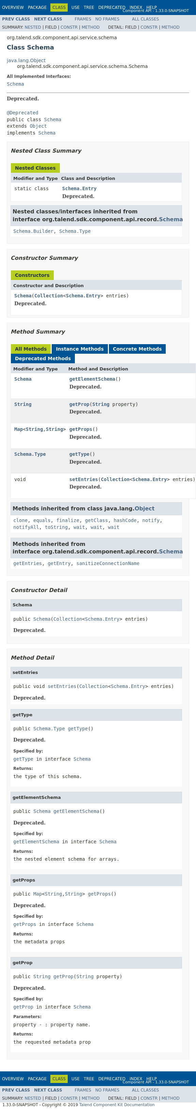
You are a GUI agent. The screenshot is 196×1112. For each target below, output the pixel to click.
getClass (96, 520)
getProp (79, 404)
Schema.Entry (79, 188)
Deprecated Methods (43, 358)
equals (42, 520)
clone (20, 520)
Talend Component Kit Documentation (117, 1104)
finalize (67, 520)
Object (38, 126)
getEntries (27, 563)
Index (136, 7)
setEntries (83, 479)
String (23, 404)
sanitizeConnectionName (107, 563)
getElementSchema (92, 379)
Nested (32, 27)
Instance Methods (79, 349)
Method (91, 27)
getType (79, 454)
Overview (13, 7)
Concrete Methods (137, 349)
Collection (48, 295)
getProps (80, 429)
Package (37, 7)
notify (151, 520)
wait (79, 527)
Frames (83, 19)
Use (75, 7)
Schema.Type (75, 231)
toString (56, 527)
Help (151, 7)
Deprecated (112, 7)
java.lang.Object (26, 60)
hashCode (125, 520)
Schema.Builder (33, 231)
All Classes (145, 19)
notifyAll (26, 527)
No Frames (107, 19)
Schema (15, 84)
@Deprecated (22, 112)
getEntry (59, 563)
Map (18, 429)
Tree (89, 7)
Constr (69, 27)
